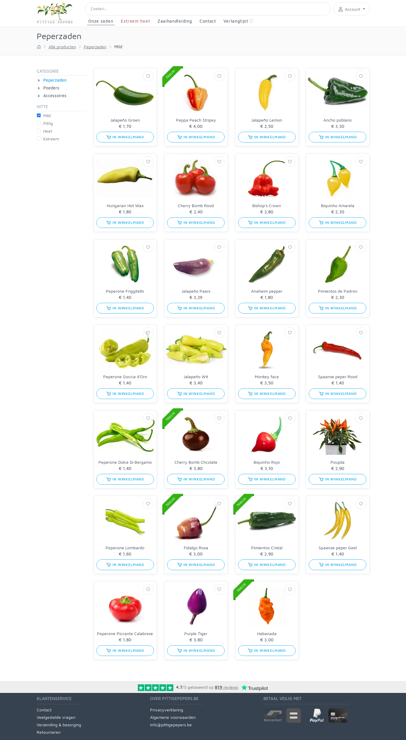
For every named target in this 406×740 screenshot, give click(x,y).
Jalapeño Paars (195, 291)
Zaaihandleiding (175, 21)
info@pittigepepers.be (171, 724)
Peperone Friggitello (125, 291)
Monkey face (267, 376)
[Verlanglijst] (148, 76)
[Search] (208, 8)
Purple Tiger (195, 633)
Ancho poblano (337, 119)
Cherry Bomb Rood (196, 205)
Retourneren (49, 732)
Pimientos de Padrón (337, 291)
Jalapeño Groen (125, 119)
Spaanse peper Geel (338, 547)
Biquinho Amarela (337, 205)
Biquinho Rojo (267, 462)
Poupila (338, 462)
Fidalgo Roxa (196, 547)
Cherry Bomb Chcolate (196, 462)
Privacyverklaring (166, 709)
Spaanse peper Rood (337, 376)
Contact (208, 21)
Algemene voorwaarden (173, 717)
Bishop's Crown (266, 205)
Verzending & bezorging (59, 724)
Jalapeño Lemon (266, 119)
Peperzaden (95, 46)
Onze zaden (100, 21)
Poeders (51, 87)
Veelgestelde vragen (56, 717)
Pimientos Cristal (266, 547)
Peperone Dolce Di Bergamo (125, 462)
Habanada (267, 633)
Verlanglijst (238, 21)
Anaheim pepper (266, 291)
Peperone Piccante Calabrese (125, 633)
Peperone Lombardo (125, 547)
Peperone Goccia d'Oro (125, 376)
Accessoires (55, 95)
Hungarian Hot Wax (125, 205)
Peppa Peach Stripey (196, 119)
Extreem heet (135, 21)
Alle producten (62, 46)
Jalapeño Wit (195, 376)
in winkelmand (125, 137)
